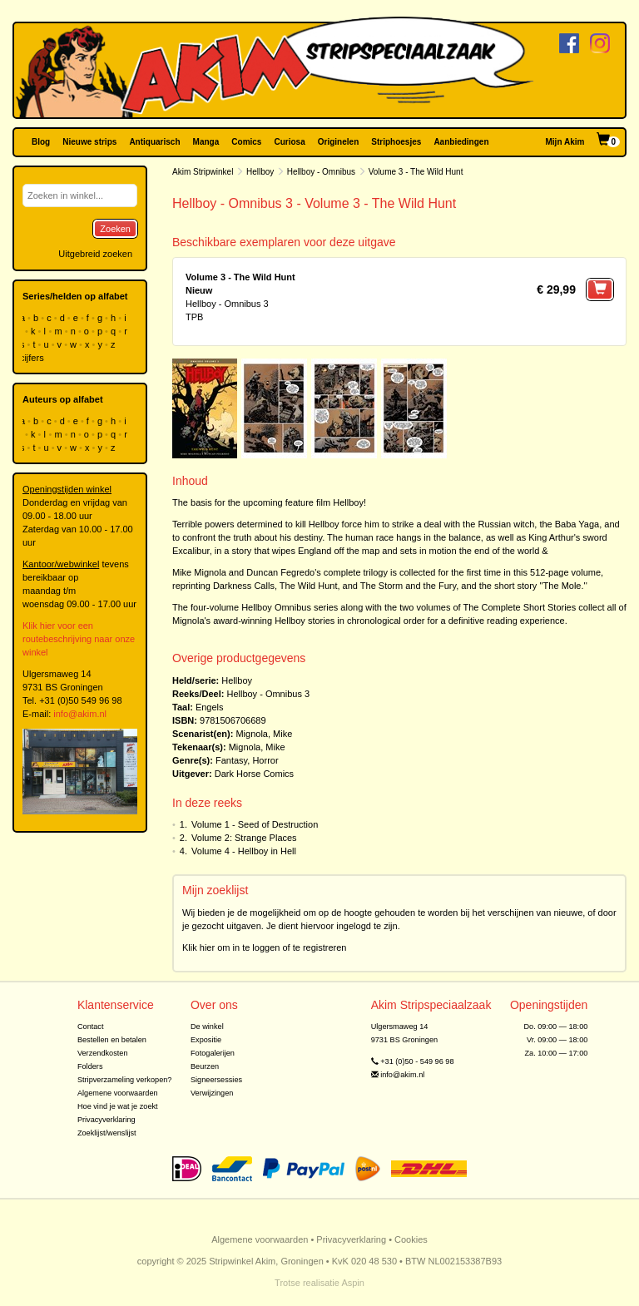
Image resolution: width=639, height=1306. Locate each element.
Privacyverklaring (106, 1120)
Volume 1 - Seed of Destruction (254, 824)
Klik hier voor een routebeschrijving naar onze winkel (78, 639)
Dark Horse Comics (254, 774)
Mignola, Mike (263, 734)
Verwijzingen (212, 1093)
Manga (206, 141)
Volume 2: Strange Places (244, 838)
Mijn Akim (565, 141)
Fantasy (231, 760)
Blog (41, 141)
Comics (246, 141)
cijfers (33, 358)
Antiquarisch (154, 141)
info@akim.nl (79, 714)
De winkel (207, 1026)
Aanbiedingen (460, 141)
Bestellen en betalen (111, 1040)
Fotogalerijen (213, 1053)
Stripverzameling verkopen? (124, 1080)
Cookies (411, 1239)
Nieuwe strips (89, 141)
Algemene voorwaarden (117, 1093)
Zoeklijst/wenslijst (106, 1133)
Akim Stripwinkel (202, 171)
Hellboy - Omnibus (321, 171)
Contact (90, 1026)
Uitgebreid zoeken (95, 254)
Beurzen (205, 1066)
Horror (265, 760)
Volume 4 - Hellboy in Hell (243, 851)
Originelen (338, 141)
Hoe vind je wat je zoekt (117, 1106)
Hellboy (260, 171)
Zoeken (115, 229)
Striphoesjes (396, 141)
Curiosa (289, 141)
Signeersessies (216, 1080)
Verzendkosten (102, 1053)
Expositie (206, 1040)
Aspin (352, 1283)
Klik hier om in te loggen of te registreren (264, 947)
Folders (90, 1066)
